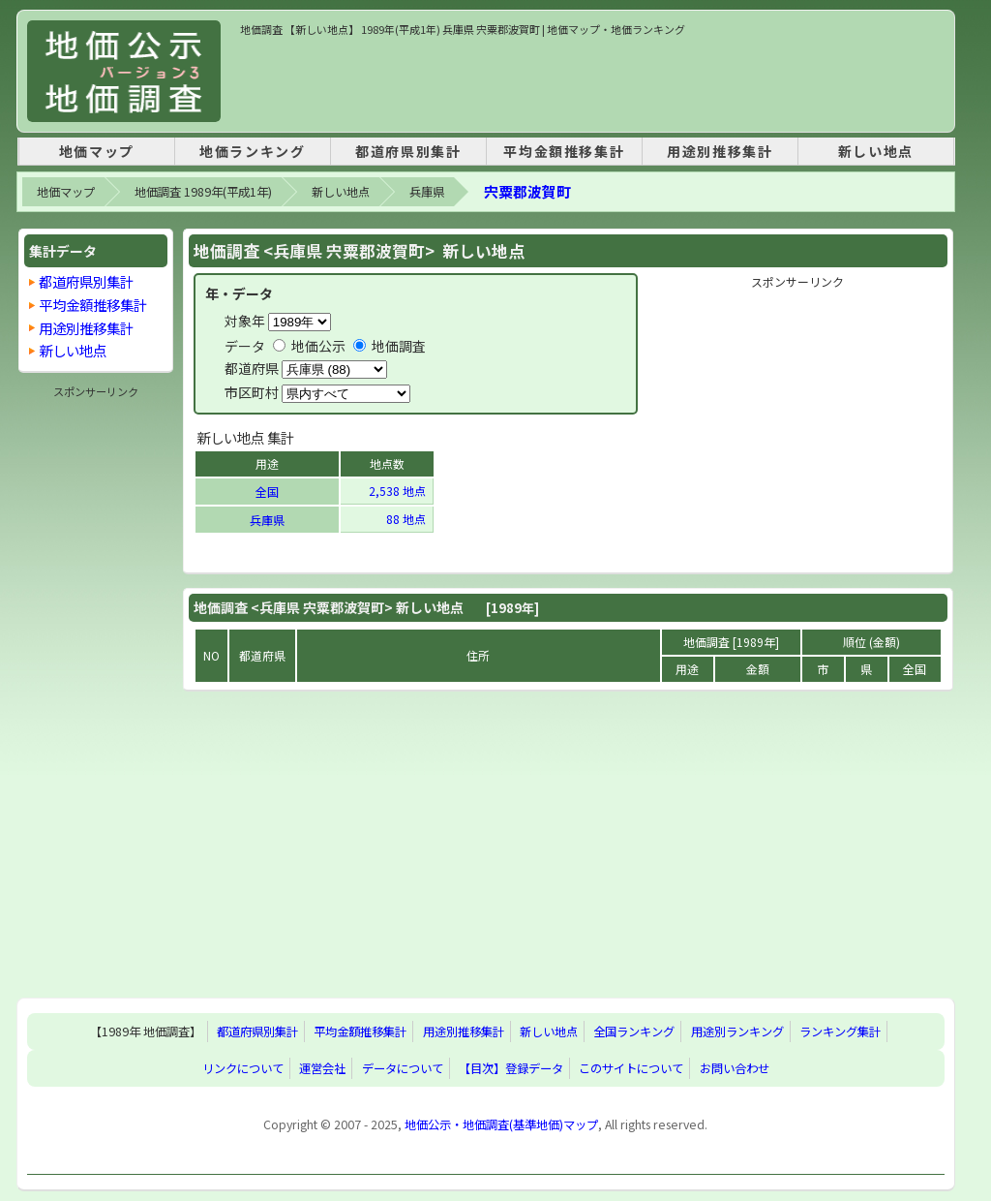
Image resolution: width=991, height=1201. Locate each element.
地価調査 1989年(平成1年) (203, 191)
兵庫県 (426, 191)
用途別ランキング (737, 1031)
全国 (267, 491)
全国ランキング (634, 1031)
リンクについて (243, 1068)
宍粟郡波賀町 (527, 191)
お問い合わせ (734, 1068)
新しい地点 (876, 151)
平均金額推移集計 (563, 151)
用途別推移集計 (719, 151)
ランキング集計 (840, 1031)
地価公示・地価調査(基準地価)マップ (501, 1124)
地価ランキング (252, 151)
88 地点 (407, 518)
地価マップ (97, 151)
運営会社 (322, 1068)
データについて (402, 1068)
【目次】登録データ (511, 1068)
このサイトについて (631, 1068)
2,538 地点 (399, 490)
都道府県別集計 (408, 151)
